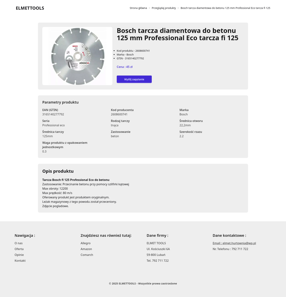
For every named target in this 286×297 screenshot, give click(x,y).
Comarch (87, 255)
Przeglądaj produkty (164, 8)
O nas (19, 243)
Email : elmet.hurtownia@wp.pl (234, 243)
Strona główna (138, 8)
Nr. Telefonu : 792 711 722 (230, 249)
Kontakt (20, 261)
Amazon (86, 249)
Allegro (85, 243)
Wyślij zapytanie (134, 79)
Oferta (19, 249)
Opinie (19, 255)
